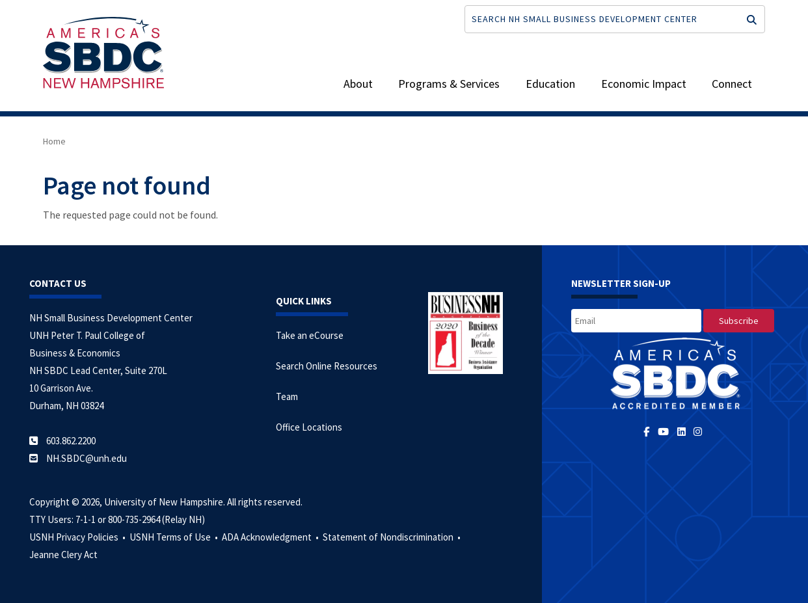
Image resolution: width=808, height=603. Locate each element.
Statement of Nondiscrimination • (393, 537)
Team (287, 396)
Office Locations (309, 427)
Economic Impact (643, 83)
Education (550, 83)
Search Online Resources (326, 366)
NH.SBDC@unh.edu (86, 458)
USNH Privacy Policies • (78, 537)
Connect (732, 83)
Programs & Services (449, 83)
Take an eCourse (309, 335)
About (358, 83)
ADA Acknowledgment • (271, 537)
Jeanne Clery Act (63, 554)
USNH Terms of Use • (174, 537)
